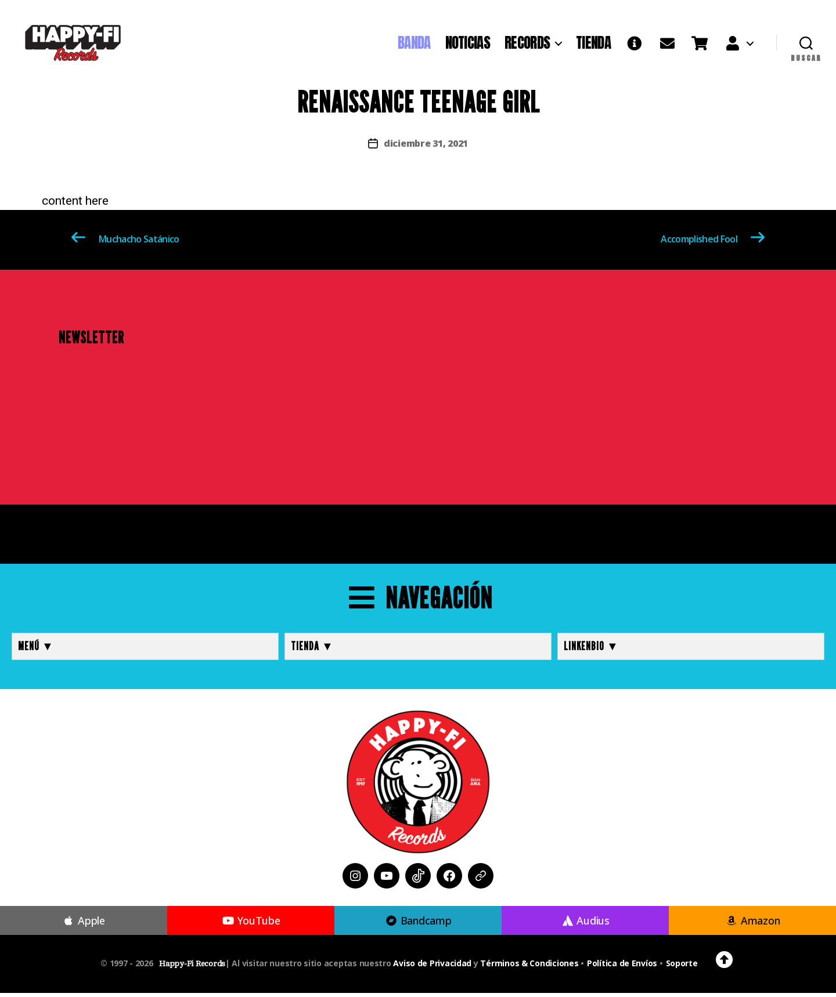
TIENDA (593, 44)
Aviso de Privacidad (432, 967)
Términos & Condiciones (529, 967)
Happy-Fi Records (192, 967)
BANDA (414, 44)
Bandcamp (417, 924)
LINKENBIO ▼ (591, 650)
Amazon (752, 924)
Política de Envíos (622, 967)
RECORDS (527, 44)
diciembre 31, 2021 (426, 147)
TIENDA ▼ (312, 650)
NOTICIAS (467, 44)
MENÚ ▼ (36, 650)
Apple (83, 924)
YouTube (250, 924)
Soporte (682, 967)
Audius (585, 924)
